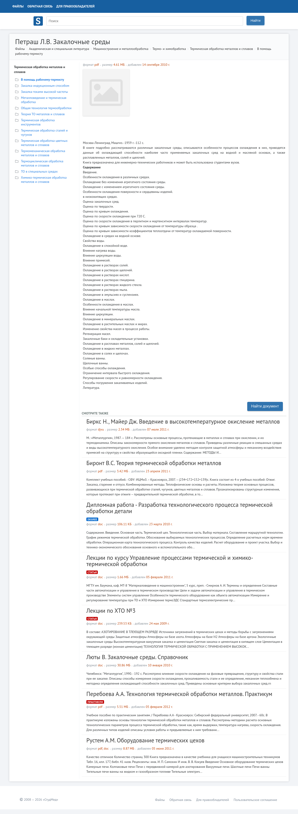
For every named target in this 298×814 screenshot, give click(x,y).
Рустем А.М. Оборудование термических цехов (145, 740)
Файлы (18, 6)
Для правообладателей (75, 6)
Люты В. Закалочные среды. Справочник (137, 657)
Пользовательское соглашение (255, 800)
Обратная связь (40, 6)
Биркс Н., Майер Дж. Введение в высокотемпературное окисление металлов (183, 421)
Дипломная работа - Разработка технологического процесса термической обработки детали (179, 508)
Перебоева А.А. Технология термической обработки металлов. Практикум (179, 694)
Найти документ (265, 406)
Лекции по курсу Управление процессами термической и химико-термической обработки (169, 561)
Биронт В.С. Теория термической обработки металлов (153, 463)
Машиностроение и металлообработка (120, 49)
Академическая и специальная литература (59, 49)
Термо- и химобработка (169, 49)
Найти (256, 20)
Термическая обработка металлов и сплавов (221, 49)
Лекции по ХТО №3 (110, 610)
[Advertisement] (208, 102)
